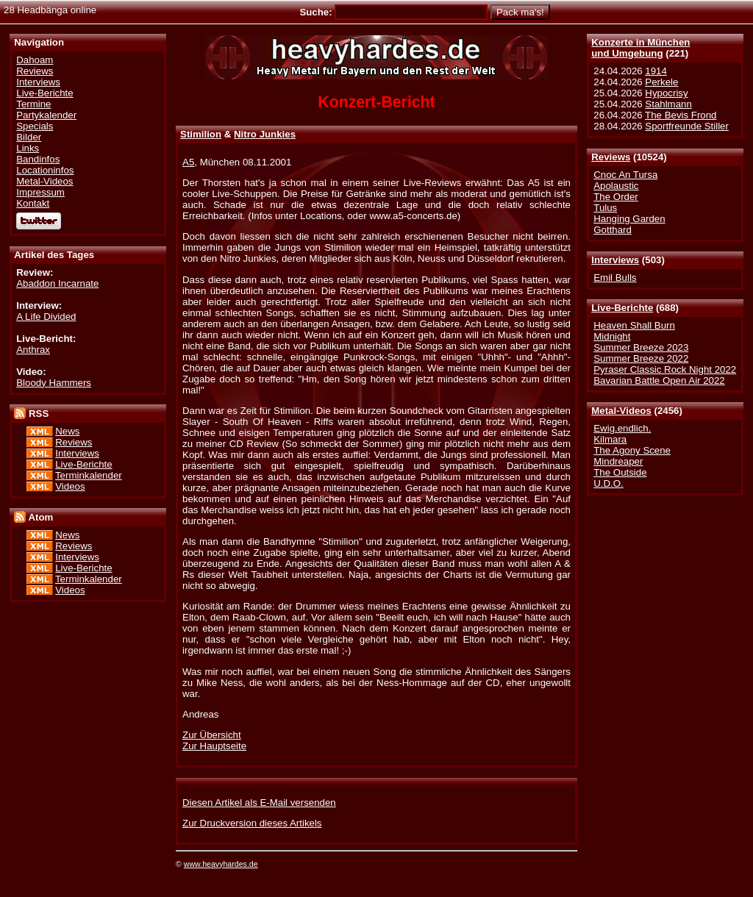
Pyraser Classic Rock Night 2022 (664, 369)
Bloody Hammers (53, 382)
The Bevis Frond (680, 115)
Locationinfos (45, 170)
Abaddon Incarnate (57, 283)
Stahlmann (668, 104)
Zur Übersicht (211, 734)
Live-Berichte (622, 307)
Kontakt (32, 203)
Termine (33, 104)
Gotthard (612, 229)
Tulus (605, 207)
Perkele (661, 81)
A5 (188, 162)
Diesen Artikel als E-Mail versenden (259, 802)
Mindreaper (618, 461)
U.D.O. (608, 483)
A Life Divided (46, 316)
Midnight (611, 336)
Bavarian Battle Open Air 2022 (658, 380)
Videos (70, 486)
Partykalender (46, 115)
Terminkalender (88, 475)
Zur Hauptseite (214, 745)
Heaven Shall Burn (634, 325)
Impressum (40, 192)
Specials (34, 126)
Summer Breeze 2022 (640, 358)
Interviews (615, 259)
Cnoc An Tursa (625, 174)
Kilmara (610, 439)
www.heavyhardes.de (221, 864)
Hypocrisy (666, 93)
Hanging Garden (629, 218)
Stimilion (200, 134)
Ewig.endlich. (622, 428)
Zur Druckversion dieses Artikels (251, 823)
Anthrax (33, 349)
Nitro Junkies (265, 134)
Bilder (28, 137)
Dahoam (34, 59)
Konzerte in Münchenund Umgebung (640, 48)
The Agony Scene (632, 450)
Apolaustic (615, 185)
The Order (615, 196)
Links (27, 148)
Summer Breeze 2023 (640, 347)
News (67, 431)
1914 (656, 70)
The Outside (619, 472)
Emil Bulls (614, 277)
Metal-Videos (621, 410)
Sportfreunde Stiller (687, 126)
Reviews (610, 156)
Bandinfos (38, 159)
